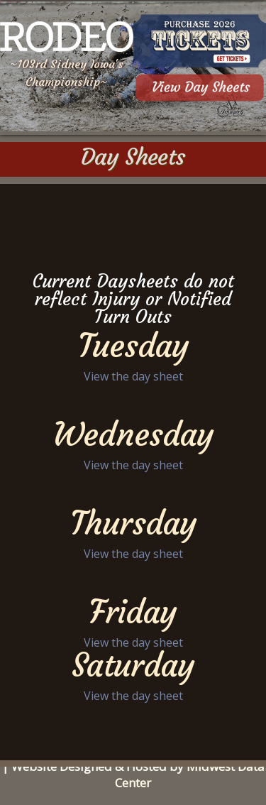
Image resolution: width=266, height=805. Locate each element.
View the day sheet (133, 376)
